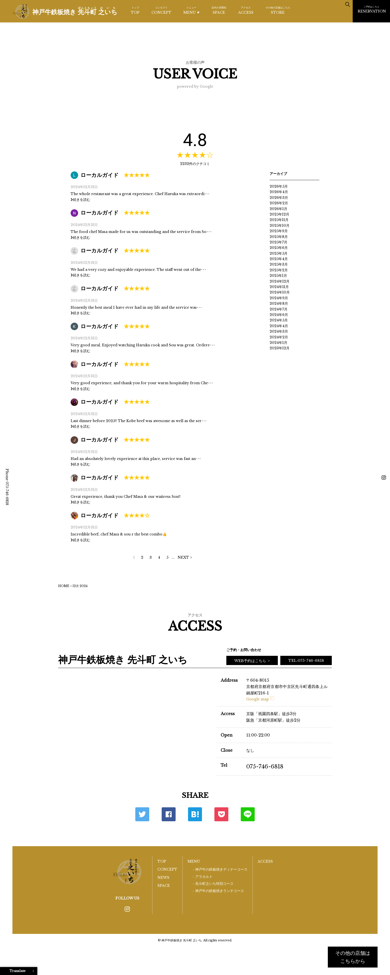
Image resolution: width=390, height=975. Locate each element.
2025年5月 (279, 253)
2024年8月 (279, 303)
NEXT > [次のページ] (185, 557)
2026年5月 (279, 186)
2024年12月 (280, 281)
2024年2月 (279, 337)
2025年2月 (279, 270)
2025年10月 (280, 225)
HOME (63, 586)
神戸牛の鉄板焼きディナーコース (221, 869)
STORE (277, 10)
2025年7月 (278, 242)
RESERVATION (372, 9)
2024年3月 (279, 331)
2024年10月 (280, 292)
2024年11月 (279, 287)
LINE (248, 814)
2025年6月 (279, 247)
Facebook (169, 814)
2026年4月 (279, 192)
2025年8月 (279, 236)
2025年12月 (279, 214)
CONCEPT (161, 10)
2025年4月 (279, 259)
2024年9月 (279, 298)
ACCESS (245, 10)
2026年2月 (279, 203)
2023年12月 (280, 348)
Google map (260, 699)
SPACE (218, 10)
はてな (195, 814)
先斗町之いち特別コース (214, 884)
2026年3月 (279, 197)
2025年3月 (279, 264)
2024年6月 (279, 314)
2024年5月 (279, 320)
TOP (135, 10)
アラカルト (204, 877)
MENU (191, 10)
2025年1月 (278, 275)
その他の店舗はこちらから (352, 957)
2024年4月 (279, 326)
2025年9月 (279, 231)
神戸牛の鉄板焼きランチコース (219, 891)
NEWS (163, 877)
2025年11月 (279, 220)
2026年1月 (278, 209)
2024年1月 (278, 342)
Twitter (142, 814)
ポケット (221, 814)
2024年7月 (279, 309)
